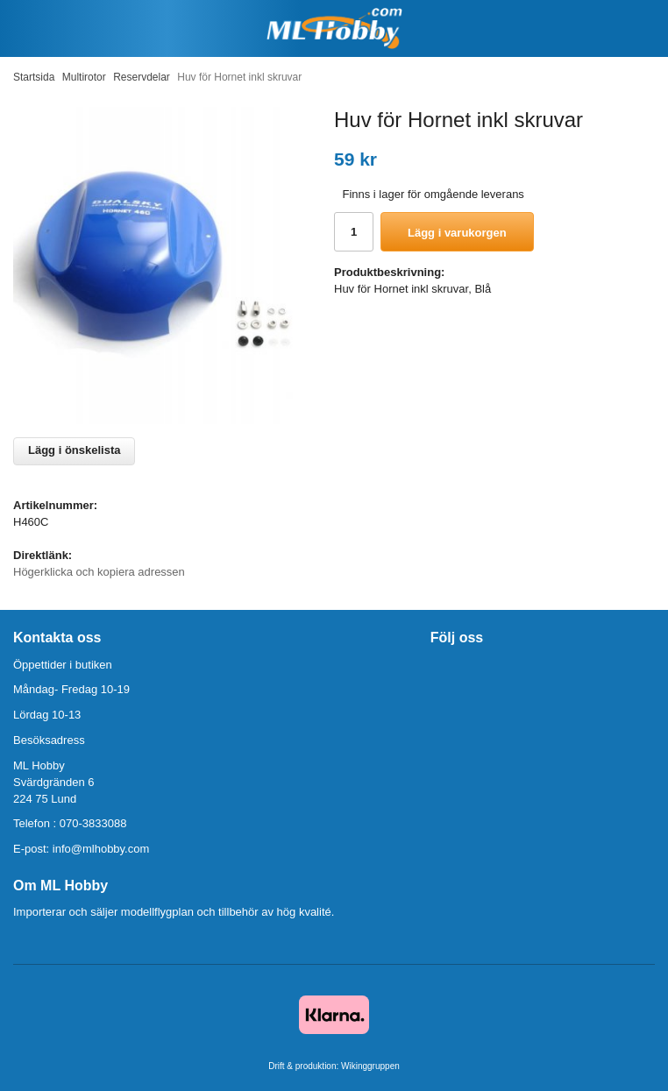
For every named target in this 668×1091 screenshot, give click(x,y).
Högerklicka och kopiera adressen (99, 571)
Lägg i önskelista (74, 450)
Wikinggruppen (370, 1066)
